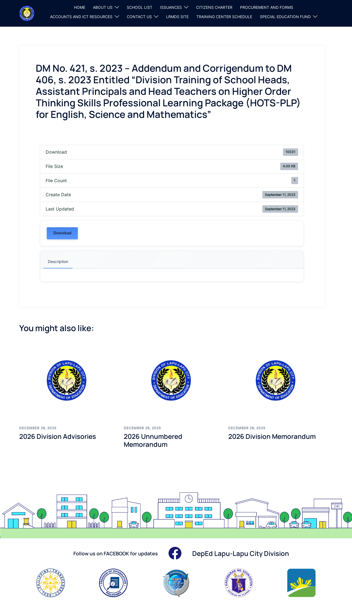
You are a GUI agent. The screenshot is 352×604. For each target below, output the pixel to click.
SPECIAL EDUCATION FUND (285, 16)
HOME (79, 7)
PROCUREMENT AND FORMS (266, 7)
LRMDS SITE (177, 16)
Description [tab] (58, 261)
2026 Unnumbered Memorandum (153, 440)
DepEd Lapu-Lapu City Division (240, 553)
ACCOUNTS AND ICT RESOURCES (81, 16)
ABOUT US (102, 7)
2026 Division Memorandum (272, 436)
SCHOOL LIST (139, 7)
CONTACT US (139, 16)
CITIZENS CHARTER (214, 7)
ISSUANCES (171, 7)
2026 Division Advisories (57, 436)
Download (62, 233)
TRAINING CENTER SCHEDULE (224, 16)
